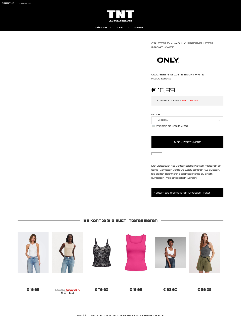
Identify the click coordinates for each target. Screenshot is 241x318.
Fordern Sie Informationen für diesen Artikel (182, 193)
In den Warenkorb (187, 142)
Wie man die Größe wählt (172, 126)
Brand (139, 27)
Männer (101, 27)
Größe (155, 114)
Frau (121, 27)
